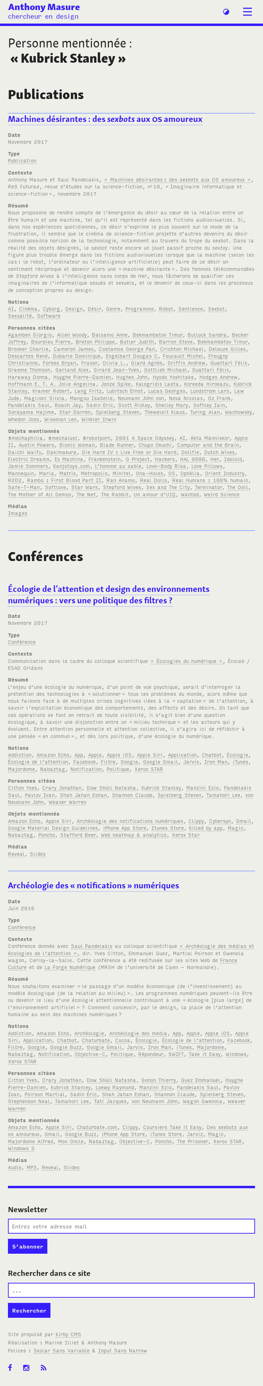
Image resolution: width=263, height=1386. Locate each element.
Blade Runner (116, 444)
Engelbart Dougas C (132, 355)
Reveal (16, 853)
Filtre (108, 761)
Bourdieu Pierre (51, 341)
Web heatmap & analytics (134, 834)
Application (182, 754)
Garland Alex (71, 369)
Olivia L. (114, 362)
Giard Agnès (146, 362)
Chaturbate (96, 1040)
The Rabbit (115, 494)
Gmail (243, 820)
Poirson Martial (45, 1094)
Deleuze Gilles (227, 348)
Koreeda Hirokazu (206, 383)
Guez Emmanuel (200, 1079)
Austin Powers (36, 444)
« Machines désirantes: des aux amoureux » (177, 179)
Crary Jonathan (62, 787)
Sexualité (20, 315)
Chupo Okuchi (155, 444)
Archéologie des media (138, 1033)
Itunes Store (167, 827)
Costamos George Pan (127, 348)
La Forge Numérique (70, 966)
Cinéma (28, 308)
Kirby (68, 1334)
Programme (139, 308)
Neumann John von (141, 397)
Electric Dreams (28, 458)
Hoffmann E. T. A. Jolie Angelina (52, 383)
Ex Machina (69, 458)
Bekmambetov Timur (157, 334)
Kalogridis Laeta (157, 383)
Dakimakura (62, 451)
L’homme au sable (118, 465)
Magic (235, 827)
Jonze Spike (116, 383)
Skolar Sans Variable (62, 1350)
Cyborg (51, 308)
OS (171, 473)
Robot (166, 308)
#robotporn (96, 437)
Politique (118, 768)
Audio (14, 1167)
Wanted (190, 494)
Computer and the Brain (208, 444)
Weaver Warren (67, 801)
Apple (95, 754)
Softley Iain (209, 404)
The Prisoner (192, 1141)
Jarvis (191, 761)
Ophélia (190, 473)
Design (74, 308)
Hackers (165, 458)
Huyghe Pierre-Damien (82, 376)
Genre (113, 308)
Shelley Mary (171, 404)
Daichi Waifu (24, 451)
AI (11, 308)
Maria (46, 473)
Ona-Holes (149, 473)
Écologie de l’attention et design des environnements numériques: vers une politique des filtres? (108, 594)
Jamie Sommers (28, 465)
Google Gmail (160, 761)
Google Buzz (66, 1046)
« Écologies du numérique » (186, 660)
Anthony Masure (44, 6)
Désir (94, 308)
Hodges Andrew (218, 376)
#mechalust (62, 437)
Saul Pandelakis (91, 945)
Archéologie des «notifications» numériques (93, 885)
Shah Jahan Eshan (83, 794)
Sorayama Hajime (31, 411)
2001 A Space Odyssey (144, 437)
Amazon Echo (53, 754)
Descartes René (28, 355)
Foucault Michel (183, 355)
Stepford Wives (122, 486)
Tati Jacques (110, 1101)
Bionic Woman (77, 444)
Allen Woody (72, 334)
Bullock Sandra (207, 334)
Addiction (19, 754)
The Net (86, 494)
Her (214, 458)
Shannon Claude (132, 794)
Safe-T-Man (24, 486)
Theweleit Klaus (164, 411)
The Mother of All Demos (39, 494)
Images (17, 512)
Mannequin (21, 473)
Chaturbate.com (97, 1126)
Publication (22, 160)
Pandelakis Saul (28, 404)
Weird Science (221, 494)
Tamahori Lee (223, 794)
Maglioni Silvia (44, 397)
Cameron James (74, 348)
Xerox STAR (148, 768)
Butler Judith (137, 341)
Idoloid (233, 458)
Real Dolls (153, 480)
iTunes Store (166, 1133)
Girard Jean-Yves (116, 369)
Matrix (67, 473)
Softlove (55, 486)
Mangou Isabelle (91, 397)
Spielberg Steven (117, 411)
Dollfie (190, 451)
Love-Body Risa (166, 465)
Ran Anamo (120, 480)
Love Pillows (207, 465)
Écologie (237, 754)
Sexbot (216, 308)
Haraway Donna (28, 376)
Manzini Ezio (202, 787)
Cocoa (122, 1040)
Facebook (84, 761)
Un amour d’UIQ (155, 494)
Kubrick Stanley (161, 787)
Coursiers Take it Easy (172, 1126)
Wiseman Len (60, 419)
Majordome (21, 768)
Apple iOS (119, 754)
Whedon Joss (23, 419)
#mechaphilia (25, 437)
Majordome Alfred (30, 1141)
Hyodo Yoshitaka (173, 376)
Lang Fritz (88, 390)
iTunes (240, 761)
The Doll (237, 486)
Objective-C (90, 1053)
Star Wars (84, 486)
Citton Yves (22, 787)
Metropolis (94, 473)
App (78, 754)
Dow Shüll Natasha (111, 787)
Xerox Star (186, 834)
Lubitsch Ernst (125, 390)
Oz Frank (219, 397)
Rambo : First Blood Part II (64, 480)
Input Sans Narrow (122, 1350)
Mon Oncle (71, 1141)
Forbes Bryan (59, 362)
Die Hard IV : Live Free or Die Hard (129, 451)
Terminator (208, 486)
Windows (236, 1053)
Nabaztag (52, 768)
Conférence (22, 641)
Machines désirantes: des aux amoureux (105, 119)
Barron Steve (175, 341)
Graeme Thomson (29, 369)
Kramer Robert (50, 390)
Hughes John (132, 376)
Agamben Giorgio (30, 334)
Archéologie (89, 1033)
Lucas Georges (166, 390)
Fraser (89, 362)
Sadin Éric (83, 1094)
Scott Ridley (134, 404)
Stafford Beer (78, 834)
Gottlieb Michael (165, 369)
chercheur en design (43, 15)
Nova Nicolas (186, 397)
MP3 (32, 1167)
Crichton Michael (182, 348)
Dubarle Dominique (77, 355)
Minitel (122, 473)
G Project (138, 458)
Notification (86, 768)
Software (48, 315)
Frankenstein (104, 458)
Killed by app (206, 827)
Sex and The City (168, 486)
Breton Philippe (95, 341)
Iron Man (215, 761)
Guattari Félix (228, 362)
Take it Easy (204, 1053)
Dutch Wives (219, 451)
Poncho (46, 834)
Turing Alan (205, 411)
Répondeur (150, 1053)
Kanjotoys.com (71, 465)
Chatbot (212, 754)
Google (129, 761)
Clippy (196, 820)
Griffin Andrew (186, 362)
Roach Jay (68, 404)
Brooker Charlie (28, 348)
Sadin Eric (99, 404)
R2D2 (15, 480)
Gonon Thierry (158, 1079)
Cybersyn (220, 820)
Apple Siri (150, 754)
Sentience (190, 308)
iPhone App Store (124, 827)
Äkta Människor (209, 437)
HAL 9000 (192, 458)
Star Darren (75, 411)
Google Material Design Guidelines (53, 827)
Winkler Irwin (99, 419)
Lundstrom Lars (209, 390)
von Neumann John (155, 1101)
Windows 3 (21, 1148)
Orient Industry (224, 473)
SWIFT (176, 1053)
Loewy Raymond (115, 1087)
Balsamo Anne (110, 334)
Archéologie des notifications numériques (130, 820)
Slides (38, 853)
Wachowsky (238, 411)
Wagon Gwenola (203, 1101)
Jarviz (195, 1133)
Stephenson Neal (29, 1101)
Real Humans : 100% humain (210, 480)
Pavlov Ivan (40, 794)
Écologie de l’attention (38, 761)
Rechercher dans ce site (49, 1273)
